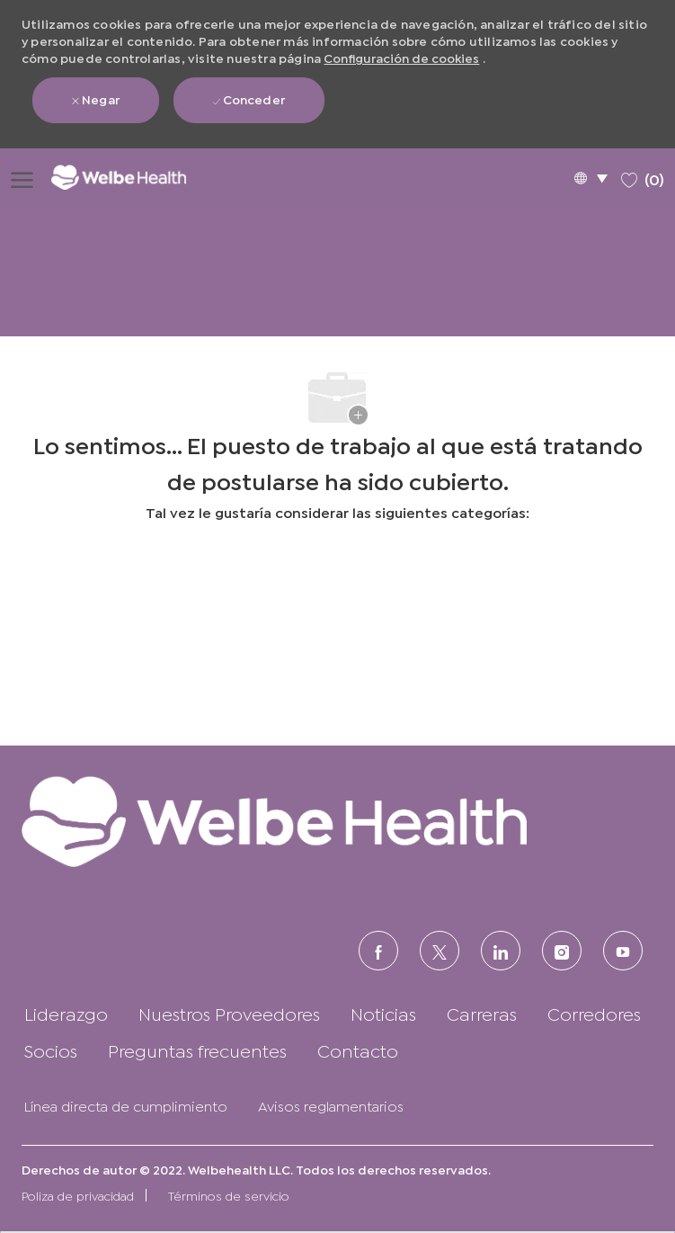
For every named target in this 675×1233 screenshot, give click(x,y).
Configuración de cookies (401, 57)
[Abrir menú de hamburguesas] (22, 177)
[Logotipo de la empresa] (131, 177)
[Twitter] (439, 950)
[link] (337, 820)
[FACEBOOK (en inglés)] (378, 950)
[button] (590, 177)
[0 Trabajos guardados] (642, 176)
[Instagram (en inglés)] (562, 950)
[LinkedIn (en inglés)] (500, 950)
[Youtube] (623, 950)
